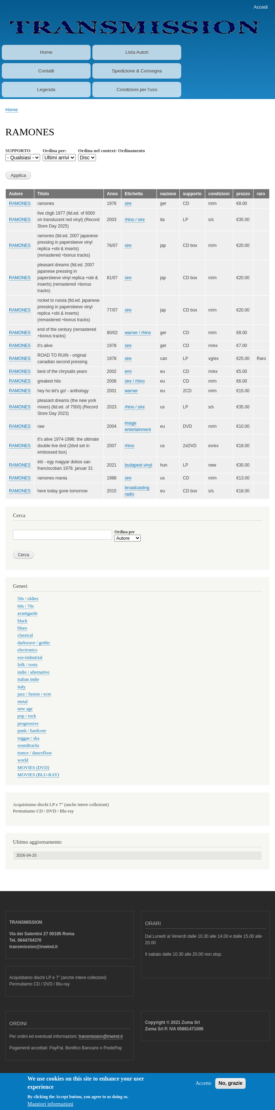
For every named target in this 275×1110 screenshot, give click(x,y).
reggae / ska (28, 738)
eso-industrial (30, 657)
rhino (129, 445)
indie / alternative (33, 672)
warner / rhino (138, 332)
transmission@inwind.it (101, 1036)
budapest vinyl (138, 465)
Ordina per (124, 531)
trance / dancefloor (35, 752)
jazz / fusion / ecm (34, 694)
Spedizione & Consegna (137, 71)
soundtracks (28, 745)
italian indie (28, 679)
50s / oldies (28, 598)
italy (22, 686)
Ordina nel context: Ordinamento (111, 150)
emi (128, 371)
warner (131, 390)
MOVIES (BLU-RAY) (38, 774)
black (23, 620)
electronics (27, 649)
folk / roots (28, 664)
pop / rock (27, 715)
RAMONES (20, 203)
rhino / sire (135, 219)
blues (22, 628)
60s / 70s (26, 606)
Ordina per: (55, 150)
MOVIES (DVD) (33, 767)
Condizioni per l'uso (137, 89)
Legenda (46, 89)
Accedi (261, 7)
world (23, 760)
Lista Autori (136, 52)
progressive (28, 723)
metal (23, 701)
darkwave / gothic (34, 642)
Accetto (203, 1085)
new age (25, 708)
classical (25, 635)
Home (46, 52)
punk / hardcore (32, 730)
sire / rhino (135, 381)
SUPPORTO (17, 150)
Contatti (46, 71)
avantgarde (28, 613)
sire (128, 203)
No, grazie (230, 1085)
